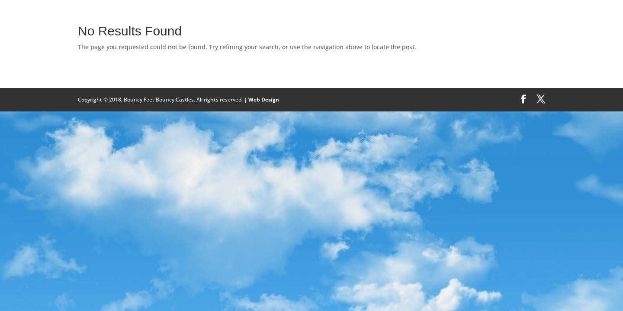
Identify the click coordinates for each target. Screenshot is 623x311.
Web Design (263, 99)
